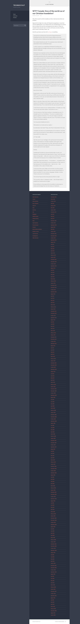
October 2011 (53, 341)
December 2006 (53, 466)
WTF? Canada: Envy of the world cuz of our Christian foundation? (49, 12)
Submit (24, 25)
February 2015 (53, 255)
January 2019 (53, 205)
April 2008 (52, 431)
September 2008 (54, 421)
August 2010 (53, 371)
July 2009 (52, 399)
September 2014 (54, 265)
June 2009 (52, 401)
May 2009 (52, 403)
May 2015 (52, 248)
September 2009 (54, 395)
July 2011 (52, 347)
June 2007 (52, 453)
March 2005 (53, 511)
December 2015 (53, 233)
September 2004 (54, 524)
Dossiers (15, 17)
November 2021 (53, 196)
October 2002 (53, 569)
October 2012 (53, 315)
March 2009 (53, 408)
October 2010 (53, 367)
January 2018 (53, 209)
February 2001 (53, 608)
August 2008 (53, 423)
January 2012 (53, 334)
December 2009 (53, 388)
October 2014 (53, 263)
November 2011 (53, 339)
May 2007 (52, 455)
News (34, 220)
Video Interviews (35, 237)
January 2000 (53, 615)
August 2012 (53, 319)
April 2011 (52, 354)
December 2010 (53, 362)
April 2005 (52, 509)
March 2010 (53, 382)
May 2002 (52, 580)
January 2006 (53, 490)
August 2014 (53, 268)
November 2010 (53, 365)
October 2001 (53, 593)
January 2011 (53, 360)
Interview (34, 209)
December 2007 (53, 440)
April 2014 (52, 276)
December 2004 (53, 518)
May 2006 (52, 481)
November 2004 (53, 520)
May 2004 (52, 533)
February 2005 (53, 513)
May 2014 (52, 274)
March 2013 (53, 304)
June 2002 (52, 578)
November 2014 (53, 261)
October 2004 (53, 522)
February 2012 (53, 332)
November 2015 (53, 235)
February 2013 (53, 306)
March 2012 (53, 330)
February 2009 (53, 410)
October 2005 (53, 496)
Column (34, 199)
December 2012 (53, 311)
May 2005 (52, 507)
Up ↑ (65, 621)
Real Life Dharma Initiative (37, 229)
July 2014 (52, 270)
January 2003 (53, 563)
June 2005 (52, 505)
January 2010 (53, 386)
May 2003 (52, 559)
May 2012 (52, 326)
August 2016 (53, 227)
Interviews (15, 15)
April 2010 (52, 380)
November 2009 (53, 390)
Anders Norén (61, 621)
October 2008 (53, 418)
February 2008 (53, 436)
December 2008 (53, 414)
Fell (41, 15)
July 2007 (52, 451)
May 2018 (52, 207)
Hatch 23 (34, 205)
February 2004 (53, 539)
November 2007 (53, 442)
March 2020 (53, 199)
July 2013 (52, 296)
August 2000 (53, 612)
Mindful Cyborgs (35, 216)
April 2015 (52, 250)
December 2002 (53, 565)
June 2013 (52, 298)
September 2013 (54, 291)
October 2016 (53, 222)
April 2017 (52, 218)
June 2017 (52, 214)
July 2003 (52, 554)
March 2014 (53, 278)
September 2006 (54, 472)
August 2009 (53, 397)
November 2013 (53, 287)
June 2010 (52, 375)
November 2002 (53, 567)
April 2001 (52, 604)
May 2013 (52, 300)
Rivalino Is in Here (36, 231)
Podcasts (34, 227)
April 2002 (52, 582)
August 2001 (53, 597)
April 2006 (52, 483)
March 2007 (53, 459)
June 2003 (52, 556)
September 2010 (54, 369)
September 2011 (54, 343)
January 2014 (53, 283)
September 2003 (54, 550)
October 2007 (53, 444)
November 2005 (53, 494)
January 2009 (53, 412)
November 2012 (53, 313)
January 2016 (53, 231)
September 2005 (54, 498)
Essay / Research (35, 203)
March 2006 (53, 485)
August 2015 (53, 242)
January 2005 (53, 515)
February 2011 (53, 358)
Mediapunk (34, 214)
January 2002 (53, 589)
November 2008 (53, 416)
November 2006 (53, 468)
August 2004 (53, 526)
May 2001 (52, 602)
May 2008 (52, 429)
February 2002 (53, 587)
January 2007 (53, 464)
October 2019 (53, 201)
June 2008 (52, 427)
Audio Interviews (35, 196)
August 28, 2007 (36, 15)
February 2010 (53, 384)
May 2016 (52, 229)
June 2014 (52, 272)
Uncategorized (35, 235)
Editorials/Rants (35, 201)
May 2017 (52, 216)
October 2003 (53, 548)
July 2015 (52, 244)
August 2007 (53, 449)
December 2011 (53, 337)
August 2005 (53, 500)
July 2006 (52, 477)
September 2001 (54, 595)
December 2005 (53, 492)
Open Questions (35, 222)
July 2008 (52, 425)
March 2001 (53, 606)
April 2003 (52, 561)
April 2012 (52, 328)
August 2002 (53, 574)
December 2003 (53, 543)
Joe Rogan (50, 32)
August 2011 (53, 345)
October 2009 (53, 393)
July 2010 (52, 373)
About (14, 14)
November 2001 (53, 591)
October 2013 (53, 289)
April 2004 (52, 535)
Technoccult (19, 5)
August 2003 (53, 552)
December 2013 (53, 285)
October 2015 (53, 237)
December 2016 (53, 220)
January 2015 (53, 257)
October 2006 (53, 470)
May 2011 (52, 352)
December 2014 (53, 259)
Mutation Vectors (36, 218)
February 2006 (53, 487)
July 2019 (52, 203)
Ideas (33, 207)
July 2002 (52, 576)
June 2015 (52, 246)
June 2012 (52, 324)
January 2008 (53, 438)
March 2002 (53, 584)
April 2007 (52, 457)
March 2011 (53, 356)
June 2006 (52, 479)
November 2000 (53, 610)
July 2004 (52, 528)
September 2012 (54, 317)
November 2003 (53, 546)
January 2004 (53, 541)
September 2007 (54, 446)
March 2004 (53, 537)
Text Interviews (35, 233)
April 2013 (52, 302)
